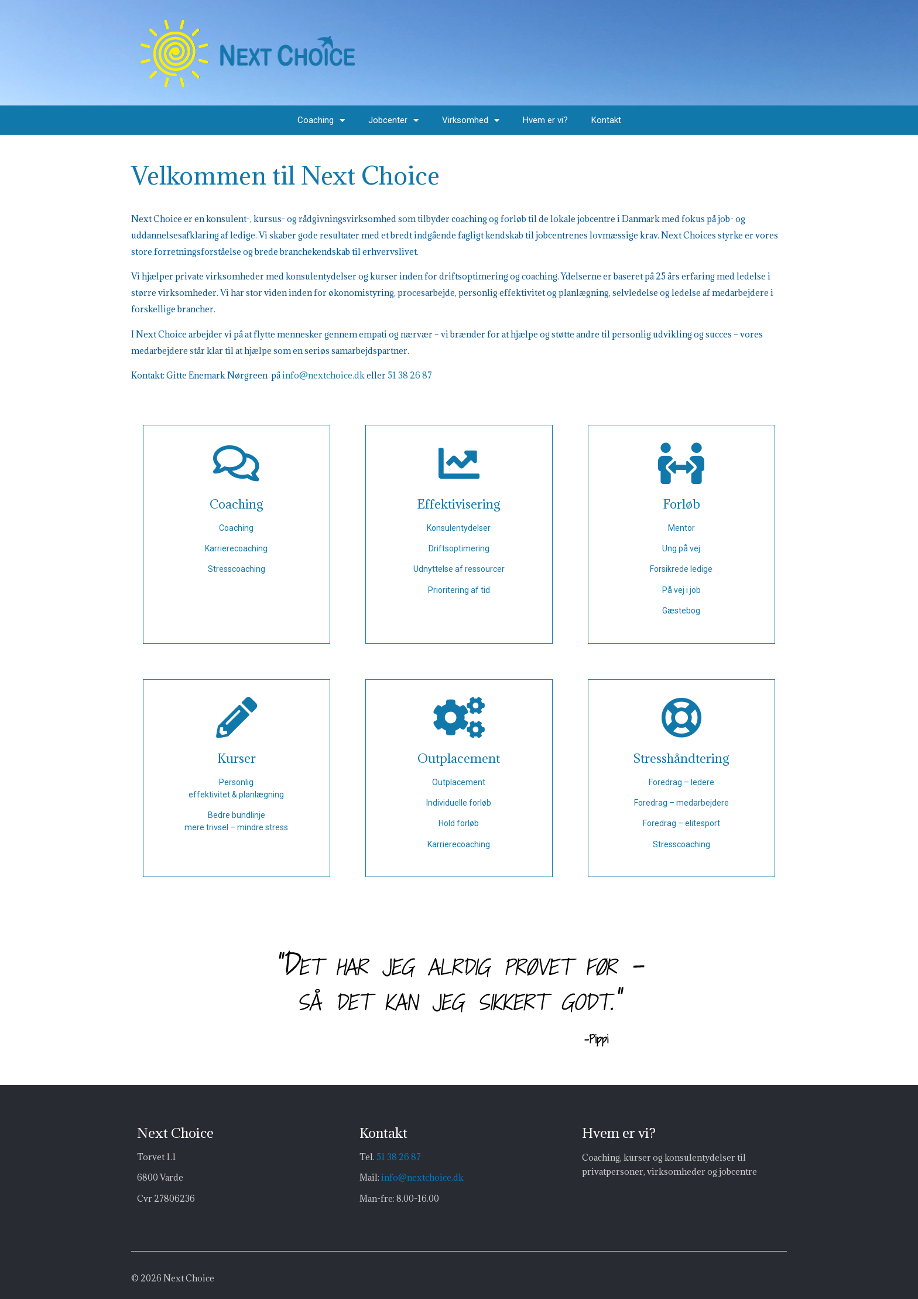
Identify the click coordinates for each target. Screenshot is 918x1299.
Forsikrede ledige (681, 569)
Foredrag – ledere (681, 782)
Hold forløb (459, 823)
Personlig (236, 782)
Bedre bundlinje (236, 815)
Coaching (321, 120)
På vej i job (681, 590)
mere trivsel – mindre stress (236, 827)
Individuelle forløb (458, 802)
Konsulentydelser (459, 528)
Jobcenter (393, 120)
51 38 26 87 (410, 375)
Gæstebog (681, 610)
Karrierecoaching (236, 548)
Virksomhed (470, 120)
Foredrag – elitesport (681, 823)
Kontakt (606, 120)
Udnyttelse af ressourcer (459, 569)
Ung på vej (681, 548)
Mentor (681, 528)
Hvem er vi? (545, 120)
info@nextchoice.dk (323, 375)
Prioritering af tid (459, 590)
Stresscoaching (236, 569)
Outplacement (458, 782)
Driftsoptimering (459, 548)
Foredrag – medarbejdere (681, 802)
